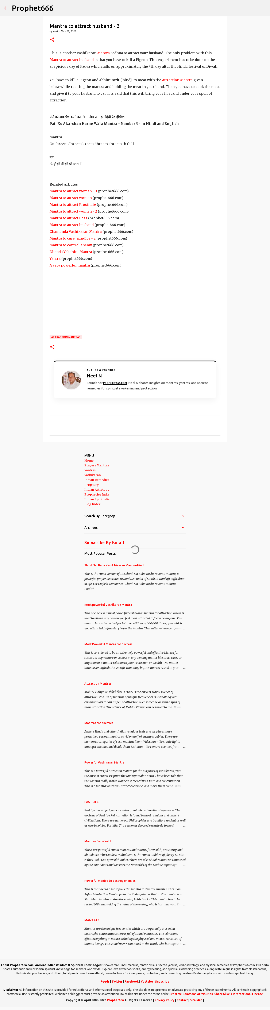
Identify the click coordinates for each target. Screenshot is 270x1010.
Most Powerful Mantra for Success (108, 644)
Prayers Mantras (96, 465)
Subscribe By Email (104, 542)
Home (88, 460)
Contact (182, 1000)
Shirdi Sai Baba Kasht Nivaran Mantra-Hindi (114, 565)
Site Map (196, 1000)
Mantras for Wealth (98, 841)
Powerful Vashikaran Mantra (104, 762)
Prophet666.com (115, 383)
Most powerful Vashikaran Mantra (108, 604)
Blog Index (92, 504)
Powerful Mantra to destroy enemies (109, 880)
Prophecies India (96, 494)
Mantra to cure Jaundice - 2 (73, 238)
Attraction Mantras (65, 337)
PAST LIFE (91, 802)
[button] (52, 40)
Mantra (103, 53)
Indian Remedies (96, 480)
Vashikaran (92, 475)
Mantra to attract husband (72, 60)
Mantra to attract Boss (68, 218)
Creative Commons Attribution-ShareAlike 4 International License (216, 994)
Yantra (55, 258)
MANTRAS (91, 920)
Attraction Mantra (177, 80)
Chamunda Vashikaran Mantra (76, 231)
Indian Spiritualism (98, 499)
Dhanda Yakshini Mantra (71, 252)
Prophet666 (32, 8)
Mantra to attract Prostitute (73, 204)
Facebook (131, 981)
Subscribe (162, 981)
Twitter (117, 981)
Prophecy (91, 485)
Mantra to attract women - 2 (73, 211)
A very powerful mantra (70, 265)
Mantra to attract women (71, 198)
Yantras (90, 470)
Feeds (105, 981)
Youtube (147, 981)
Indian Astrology (96, 490)
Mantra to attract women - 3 (73, 191)
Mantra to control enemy (71, 245)
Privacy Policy (164, 1000)
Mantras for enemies (98, 723)
